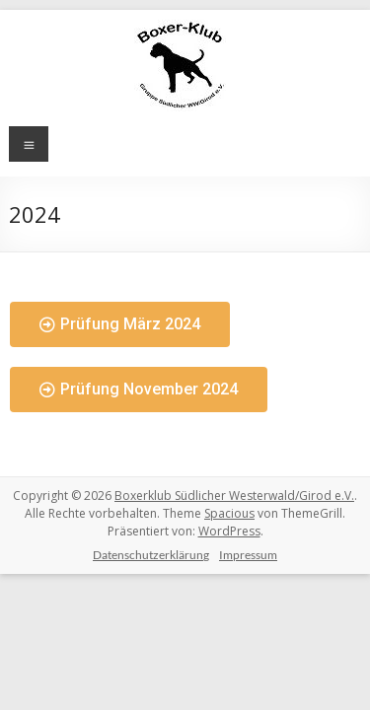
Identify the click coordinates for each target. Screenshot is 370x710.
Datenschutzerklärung (151, 554)
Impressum (248, 554)
